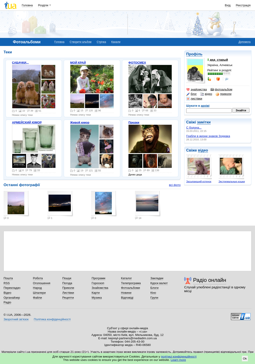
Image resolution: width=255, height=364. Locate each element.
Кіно (153, 292)
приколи (223, 94)
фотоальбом (221, 89)
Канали (115, 42)
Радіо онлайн (209, 280)
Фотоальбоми (130, 287)
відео (206, 94)
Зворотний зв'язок (16, 319)
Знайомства (100, 287)
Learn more (178, 360)
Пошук (66, 278)
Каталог (126, 278)
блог (191, 94)
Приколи (68, 287)
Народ (37, 287)
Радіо (7, 302)
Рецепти (68, 297)
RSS (7, 283)
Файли (37, 297)
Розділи (43, 5)
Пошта (8, 278)
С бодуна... (194, 127)
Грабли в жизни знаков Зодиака (208, 136)
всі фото (175, 185)
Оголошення (41, 283)
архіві (205, 105)
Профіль (194, 54)
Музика (97, 297)
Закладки (156, 278)
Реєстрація (243, 5)
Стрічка (101, 42)
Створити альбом (81, 42)
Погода (67, 283)
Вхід (228, 5)
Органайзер (12, 297)
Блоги (154, 287)
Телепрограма (131, 283)
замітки (204, 122)
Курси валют (159, 283)
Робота (38, 278)
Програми (98, 278)
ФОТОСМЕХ (137, 62)
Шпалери (39, 292)
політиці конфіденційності (179, 356)
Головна (27, 5)
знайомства (196, 89)
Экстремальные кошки (231, 181)
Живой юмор (79, 122)
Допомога (245, 42)
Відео (7, 292)
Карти (96, 292)
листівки (194, 98)
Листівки (68, 292)
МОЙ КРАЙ (78, 62)
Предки (133, 122)
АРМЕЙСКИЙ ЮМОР (27, 122)
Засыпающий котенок (198, 181)
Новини (126, 292)
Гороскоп (98, 283)
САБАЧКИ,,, (20, 62)
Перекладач (12, 287)
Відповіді (127, 297)
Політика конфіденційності (52, 319)
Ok (245, 358)
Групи (154, 297)
